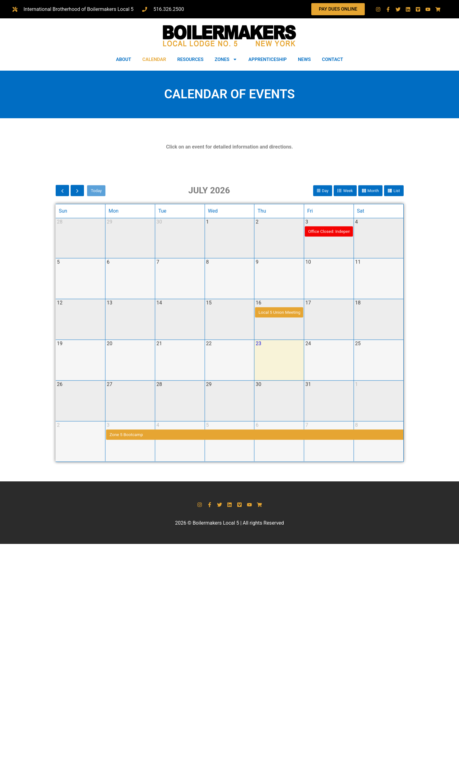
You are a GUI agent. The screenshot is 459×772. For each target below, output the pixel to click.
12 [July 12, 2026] (60, 422)
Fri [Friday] (310, 330)
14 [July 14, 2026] (159, 422)
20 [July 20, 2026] (109, 463)
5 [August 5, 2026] (207, 544)
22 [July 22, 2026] (209, 463)
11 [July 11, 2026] (358, 381)
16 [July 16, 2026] (258, 422)
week (348, 309)
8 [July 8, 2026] (207, 381)
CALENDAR (154, 59)
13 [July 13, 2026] (109, 422)
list (396, 309)
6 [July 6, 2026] (108, 381)
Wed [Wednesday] (213, 330)
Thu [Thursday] (261, 330)
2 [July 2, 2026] (257, 341)
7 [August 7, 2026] (306, 544)
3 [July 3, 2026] (306, 341)
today (96, 309)
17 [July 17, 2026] (308, 422)
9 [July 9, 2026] (257, 381)
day (324, 309)
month (373, 309)
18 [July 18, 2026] (358, 422)
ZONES (226, 59)
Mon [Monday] (113, 330)
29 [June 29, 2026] (109, 341)
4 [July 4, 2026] (356, 341)
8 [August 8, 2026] (356, 544)
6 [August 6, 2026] (257, 544)
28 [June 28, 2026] (60, 341)
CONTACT (332, 59)
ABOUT (123, 59)
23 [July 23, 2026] (258, 463)
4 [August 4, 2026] (157, 544)
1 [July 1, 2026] (207, 341)
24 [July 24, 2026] (308, 463)
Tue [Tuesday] (162, 330)
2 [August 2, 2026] (58, 544)
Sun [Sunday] (63, 330)
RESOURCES (190, 59)
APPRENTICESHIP (267, 59)
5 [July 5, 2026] (58, 381)
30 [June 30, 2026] (159, 341)
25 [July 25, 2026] (358, 463)
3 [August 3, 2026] (108, 544)
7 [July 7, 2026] (157, 381)
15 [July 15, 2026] (209, 422)
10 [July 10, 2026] (308, 381)
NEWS (304, 59)
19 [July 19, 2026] (60, 463)
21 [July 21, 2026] (159, 463)
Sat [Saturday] (360, 330)
